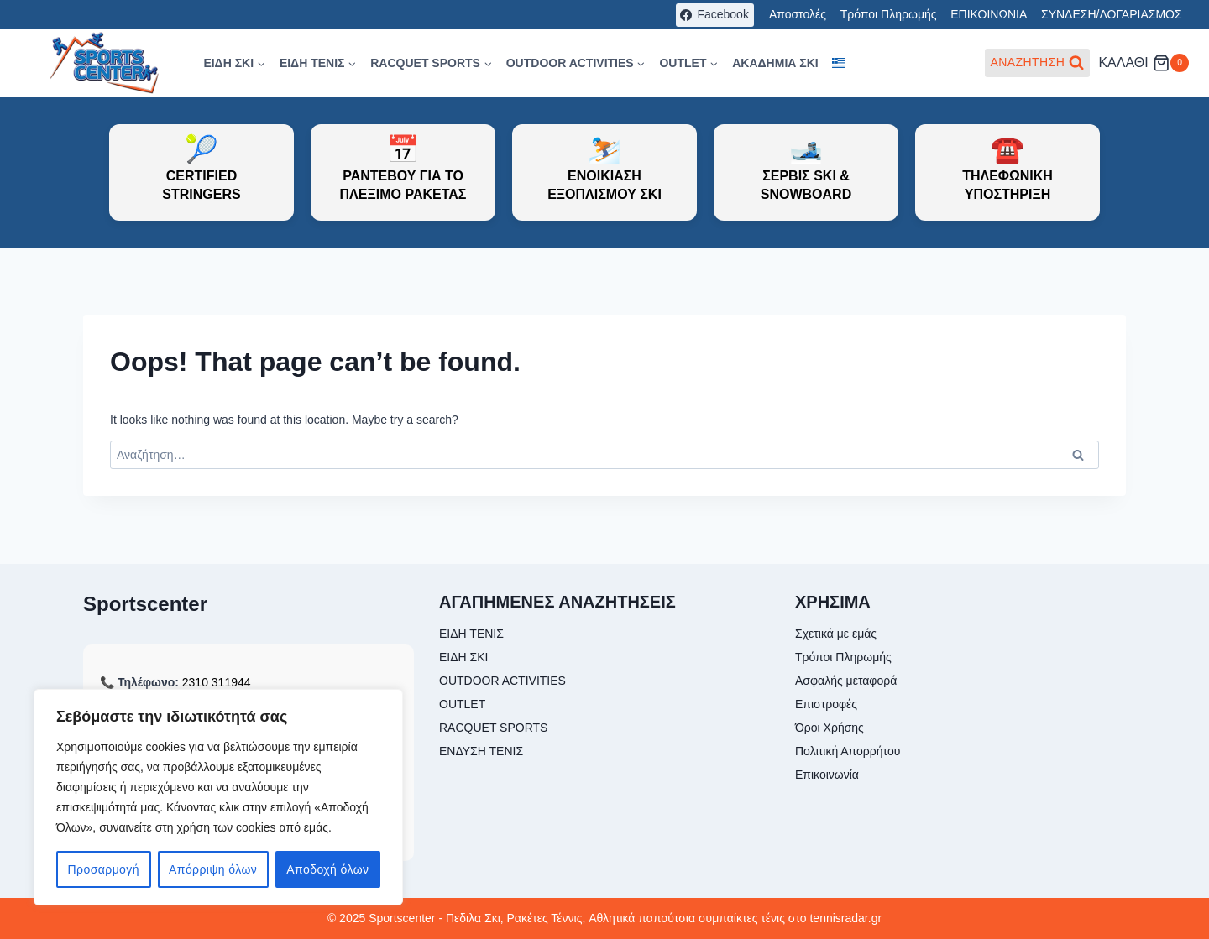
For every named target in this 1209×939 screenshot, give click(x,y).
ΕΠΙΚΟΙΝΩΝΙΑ (988, 14)
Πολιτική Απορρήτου (847, 751)
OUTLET (462, 704)
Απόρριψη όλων (213, 869)
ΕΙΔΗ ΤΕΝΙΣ (471, 633)
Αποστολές (797, 14)
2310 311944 (216, 682)
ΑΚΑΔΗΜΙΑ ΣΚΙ (775, 63)
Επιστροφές (826, 704)
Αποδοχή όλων (327, 869)
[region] (218, 797)
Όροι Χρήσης (829, 727)
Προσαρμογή (103, 869)
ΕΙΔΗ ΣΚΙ (463, 657)
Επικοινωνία (827, 774)
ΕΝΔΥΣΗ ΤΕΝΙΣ (481, 751)
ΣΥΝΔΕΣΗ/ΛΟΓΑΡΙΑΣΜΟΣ (1111, 14)
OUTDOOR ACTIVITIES (502, 680)
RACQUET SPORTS (493, 727)
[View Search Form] (1038, 63)
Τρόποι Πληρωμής (888, 14)
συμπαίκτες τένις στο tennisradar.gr (790, 918)
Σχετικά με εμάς (836, 633)
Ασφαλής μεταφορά (846, 680)
